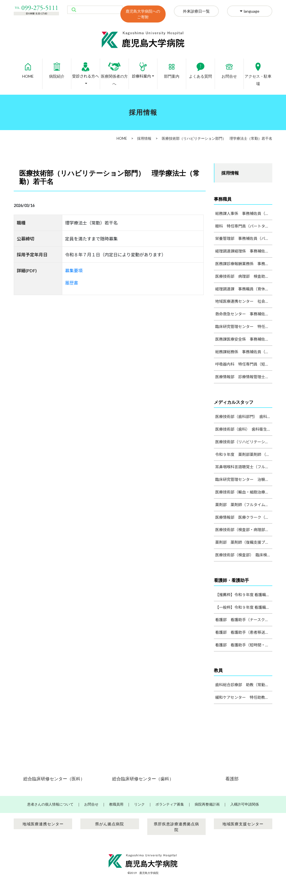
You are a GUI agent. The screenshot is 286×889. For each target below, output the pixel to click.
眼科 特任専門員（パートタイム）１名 (243, 226)
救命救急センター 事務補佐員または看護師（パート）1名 (243, 314)
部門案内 (171, 68)
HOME (28, 68)
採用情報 (144, 138)
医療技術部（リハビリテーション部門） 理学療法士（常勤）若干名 (243, 441)
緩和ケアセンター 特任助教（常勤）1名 (243, 697)
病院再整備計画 (207, 804)
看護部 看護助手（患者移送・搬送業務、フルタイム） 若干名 (243, 632)
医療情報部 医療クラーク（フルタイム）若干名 (243, 517)
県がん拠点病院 (109, 823)
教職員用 (116, 804)
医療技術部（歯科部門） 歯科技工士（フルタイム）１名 (243, 416)
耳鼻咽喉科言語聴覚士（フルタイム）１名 (243, 466)
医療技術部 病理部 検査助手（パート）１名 (243, 276)
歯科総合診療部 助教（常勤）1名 (243, 684)
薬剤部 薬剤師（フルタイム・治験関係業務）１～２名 (243, 504)
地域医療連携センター (43, 823)
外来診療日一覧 (196, 11)
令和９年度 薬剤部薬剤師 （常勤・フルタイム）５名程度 (243, 454)
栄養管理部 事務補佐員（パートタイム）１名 (243, 238)
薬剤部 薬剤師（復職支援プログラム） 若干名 (243, 542)
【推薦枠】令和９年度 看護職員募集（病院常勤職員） (243, 594)
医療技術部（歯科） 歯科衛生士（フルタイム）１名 (243, 429)
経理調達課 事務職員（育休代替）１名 (243, 289)
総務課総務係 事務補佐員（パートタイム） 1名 (243, 351)
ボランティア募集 (169, 804)
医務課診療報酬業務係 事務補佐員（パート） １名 (243, 263)
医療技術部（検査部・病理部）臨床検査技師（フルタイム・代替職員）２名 (243, 529)
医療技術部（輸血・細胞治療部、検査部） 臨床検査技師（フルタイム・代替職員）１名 (243, 492)
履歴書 (71, 282)
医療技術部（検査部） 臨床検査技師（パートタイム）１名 (243, 555)
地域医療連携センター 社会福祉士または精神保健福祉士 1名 (243, 301)
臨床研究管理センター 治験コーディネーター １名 (243, 479)
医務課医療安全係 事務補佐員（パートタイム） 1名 (243, 339)
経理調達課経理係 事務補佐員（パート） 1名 (243, 251)
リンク (139, 804)
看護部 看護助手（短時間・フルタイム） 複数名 (243, 645)
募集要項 (74, 270)
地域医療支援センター (243, 823)
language (249, 11)
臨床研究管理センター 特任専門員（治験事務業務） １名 (243, 326)
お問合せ (229, 68)
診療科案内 (141, 68)
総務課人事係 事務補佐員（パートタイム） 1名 (243, 213)
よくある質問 (200, 68)
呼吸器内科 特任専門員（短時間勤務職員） (243, 364)
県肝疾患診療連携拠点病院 (176, 826)
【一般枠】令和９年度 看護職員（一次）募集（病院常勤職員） (243, 607)
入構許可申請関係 (244, 804)
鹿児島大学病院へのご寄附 (143, 14)
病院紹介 (57, 68)
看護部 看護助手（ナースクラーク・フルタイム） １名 (243, 619)
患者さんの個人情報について (50, 804)
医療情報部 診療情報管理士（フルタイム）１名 (243, 376)
